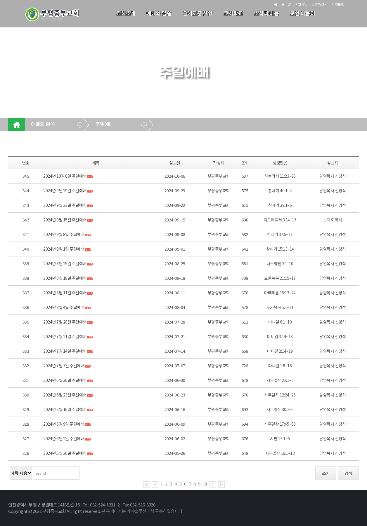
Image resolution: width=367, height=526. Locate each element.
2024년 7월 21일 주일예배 (64, 336)
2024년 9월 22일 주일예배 (65, 205)
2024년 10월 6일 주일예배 (65, 176)
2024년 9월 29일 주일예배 (64, 190)
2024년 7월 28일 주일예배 (65, 322)
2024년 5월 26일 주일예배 (64, 453)
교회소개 (126, 13)
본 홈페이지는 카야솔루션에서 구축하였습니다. (142, 511)
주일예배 (104, 124)
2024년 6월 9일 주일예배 (64, 424)
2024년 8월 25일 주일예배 (64, 263)
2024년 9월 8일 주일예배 (64, 234)
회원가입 (301, 3)
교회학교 (233, 13)
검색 (348, 473)
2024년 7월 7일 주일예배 (63, 365)
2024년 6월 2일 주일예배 (63, 438)
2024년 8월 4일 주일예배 (63, 307)
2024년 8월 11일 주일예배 (65, 293)
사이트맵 (338, 3)
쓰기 (326, 473)
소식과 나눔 (266, 13)
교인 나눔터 (302, 13)
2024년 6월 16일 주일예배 (64, 409)
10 (205, 484)
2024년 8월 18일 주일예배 (64, 278)
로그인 (286, 3)
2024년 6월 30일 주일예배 (65, 380)
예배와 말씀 (159, 13)
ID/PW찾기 (320, 3)
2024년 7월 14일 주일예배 (64, 351)
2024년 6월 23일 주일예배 (64, 395)
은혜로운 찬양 (198, 13)
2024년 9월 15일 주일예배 (64, 220)
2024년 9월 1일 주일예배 (63, 249)
